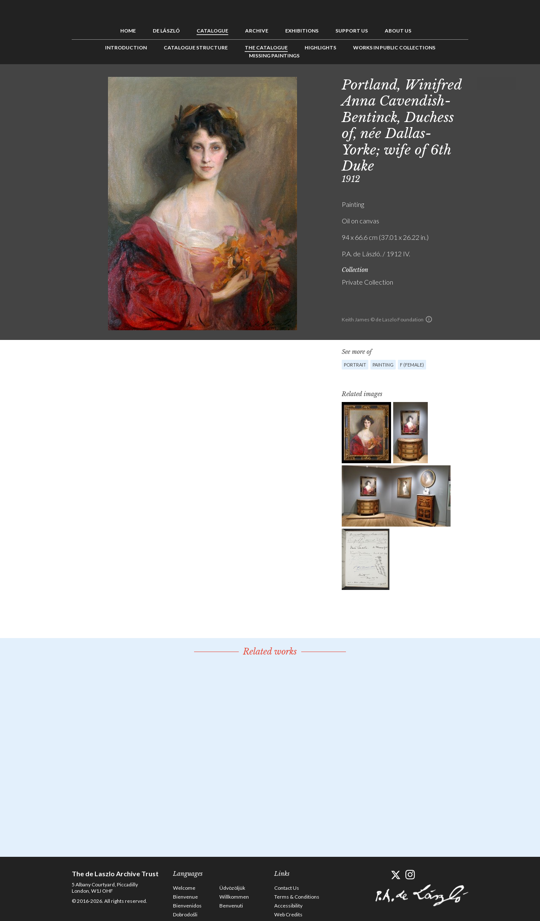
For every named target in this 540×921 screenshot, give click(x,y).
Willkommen (234, 897)
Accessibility (288, 905)
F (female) (412, 364)
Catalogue (212, 30)
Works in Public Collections (394, 47)
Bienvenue (185, 897)
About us (398, 30)
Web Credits (288, 914)
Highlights (320, 47)
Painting (383, 364)
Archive (256, 30)
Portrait (355, 364)
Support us (351, 30)
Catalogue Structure (196, 47)
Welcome (184, 888)
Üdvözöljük (232, 888)
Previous (483, 83)
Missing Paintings (274, 55)
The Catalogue (266, 47)
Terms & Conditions (296, 897)
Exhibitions (302, 30)
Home (128, 30)
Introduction (126, 47)
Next (509, 83)
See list (496, 83)
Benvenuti (231, 905)
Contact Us (286, 888)
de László (166, 30)
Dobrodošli (185, 914)
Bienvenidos (187, 905)
